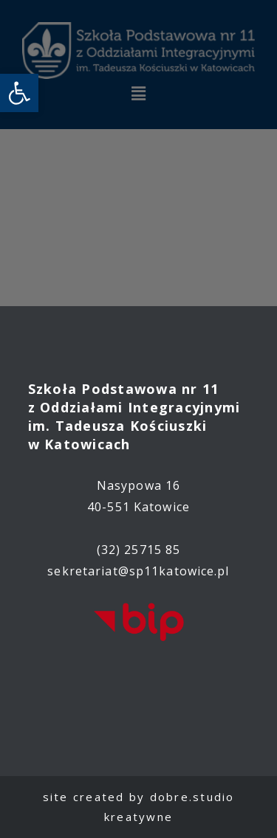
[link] (19, 93)
